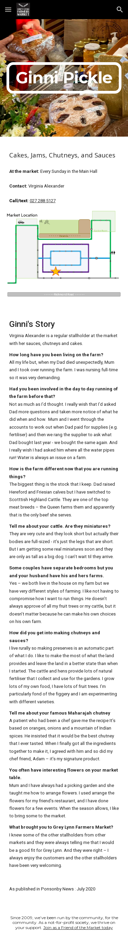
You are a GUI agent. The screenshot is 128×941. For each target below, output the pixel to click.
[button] (8, 9)
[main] (64, 78)
